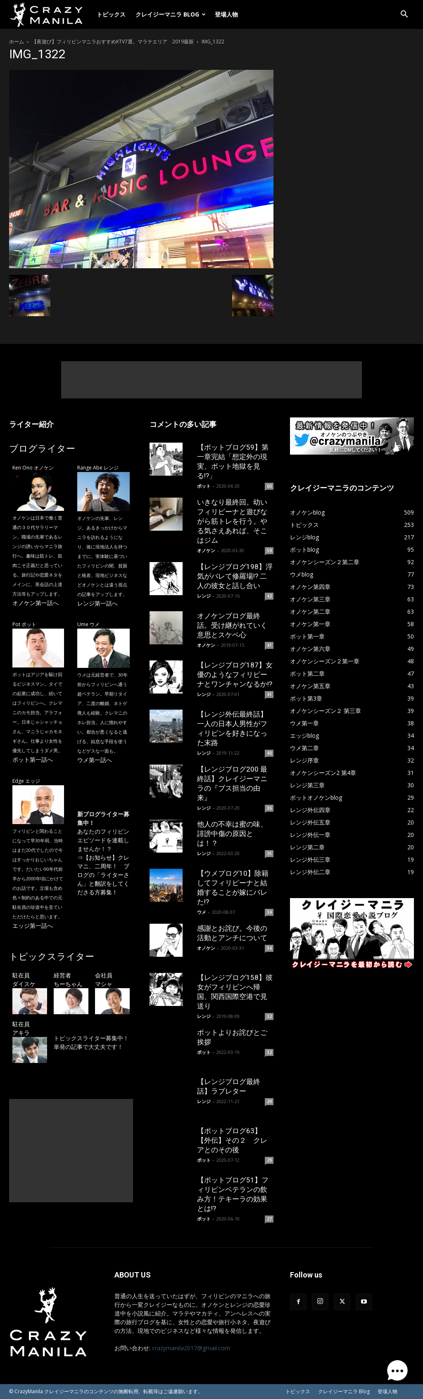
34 (269, 912)
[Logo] (50, 14)
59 (269, 550)
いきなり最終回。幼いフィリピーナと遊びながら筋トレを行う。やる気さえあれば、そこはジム (232, 521)
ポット (204, 486)
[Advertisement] (211, 379)
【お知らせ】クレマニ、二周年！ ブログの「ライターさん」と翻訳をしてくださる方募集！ (103, 874)
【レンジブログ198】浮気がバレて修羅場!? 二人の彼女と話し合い (235, 576)
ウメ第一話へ (94, 760)
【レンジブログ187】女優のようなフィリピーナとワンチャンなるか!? (235, 674)
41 (269, 645)
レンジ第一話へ (97, 603)
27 (269, 1219)
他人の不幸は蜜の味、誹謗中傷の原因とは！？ (232, 833)
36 (269, 808)
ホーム (16, 41)
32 (269, 1016)
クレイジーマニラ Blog (170, 14)
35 (269, 853)
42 (269, 596)
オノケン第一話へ (35, 603)
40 (269, 753)
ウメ (201, 912)
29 (269, 1101)
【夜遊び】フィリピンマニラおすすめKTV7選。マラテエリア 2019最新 (113, 41)
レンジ (204, 596)
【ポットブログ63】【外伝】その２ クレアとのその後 (232, 1140)
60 (269, 486)
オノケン (206, 550)
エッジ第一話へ (32, 925)
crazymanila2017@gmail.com (191, 1348)
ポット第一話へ (32, 759)
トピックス (111, 14)
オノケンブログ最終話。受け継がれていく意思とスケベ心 (232, 625)
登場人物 (226, 14)
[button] (404, 15)
